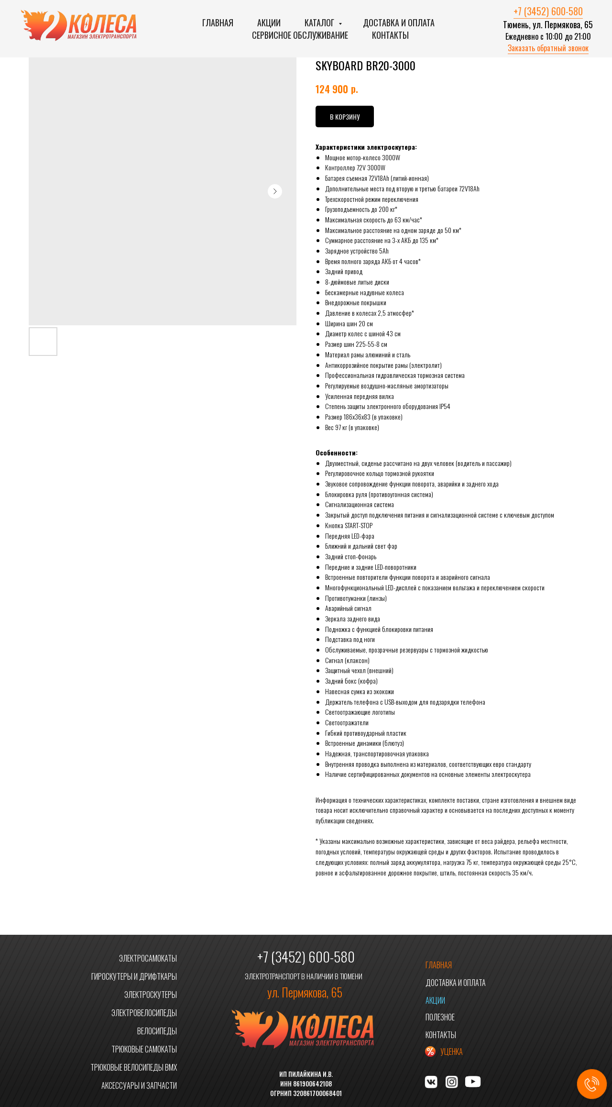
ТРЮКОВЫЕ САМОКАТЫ (144, 1049)
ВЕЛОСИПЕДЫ (157, 1031)
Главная (217, 22)
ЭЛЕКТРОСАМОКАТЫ (148, 958)
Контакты (390, 35)
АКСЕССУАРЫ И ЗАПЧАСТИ (139, 1085)
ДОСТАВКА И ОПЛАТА (456, 982)
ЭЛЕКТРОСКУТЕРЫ (150, 994)
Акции (269, 22)
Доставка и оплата (399, 22)
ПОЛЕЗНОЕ (440, 1017)
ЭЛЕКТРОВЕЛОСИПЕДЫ (144, 1012)
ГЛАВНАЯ (439, 965)
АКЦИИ (435, 1000)
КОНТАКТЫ (441, 1035)
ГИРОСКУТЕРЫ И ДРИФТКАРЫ (134, 976)
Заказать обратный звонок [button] (548, 48)
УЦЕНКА (451, 1051)
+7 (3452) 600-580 (548, 11)
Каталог (320, 22)
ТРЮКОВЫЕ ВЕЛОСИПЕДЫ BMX (133, 1067)
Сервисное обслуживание (300, 35)
